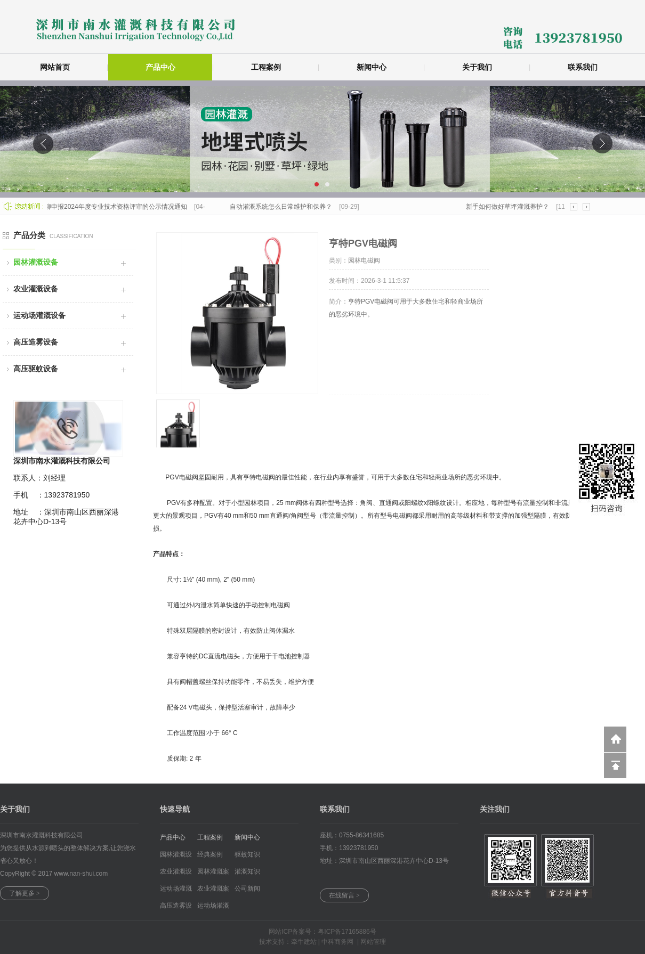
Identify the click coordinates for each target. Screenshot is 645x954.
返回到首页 (615, 739)
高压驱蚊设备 (35, 368)
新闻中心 (371, 67)
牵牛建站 (304, 941)
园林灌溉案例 (213, 874)
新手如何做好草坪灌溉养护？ (509, 206)
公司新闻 (247, 888)
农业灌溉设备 (35, 288)
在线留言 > (344, 895)
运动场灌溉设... (176, 891)
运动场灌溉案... (213, 908)
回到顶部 (615, 765)
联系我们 (583, 67)
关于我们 (477, 67)
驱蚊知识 (247, 854)
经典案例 (210, 854)
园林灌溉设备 (35, 262)
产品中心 (160, 67)
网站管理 (373, 941)
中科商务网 (337, 941)
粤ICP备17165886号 (347, 931)
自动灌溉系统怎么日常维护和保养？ (283, 206)
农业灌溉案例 (213, 891)
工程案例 (266, 67)
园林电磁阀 (364, 260)
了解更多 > (24, 893)
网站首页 (55, 67)
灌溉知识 (247, 871)
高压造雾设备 (35, 342)
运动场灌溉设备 (39, 315)
